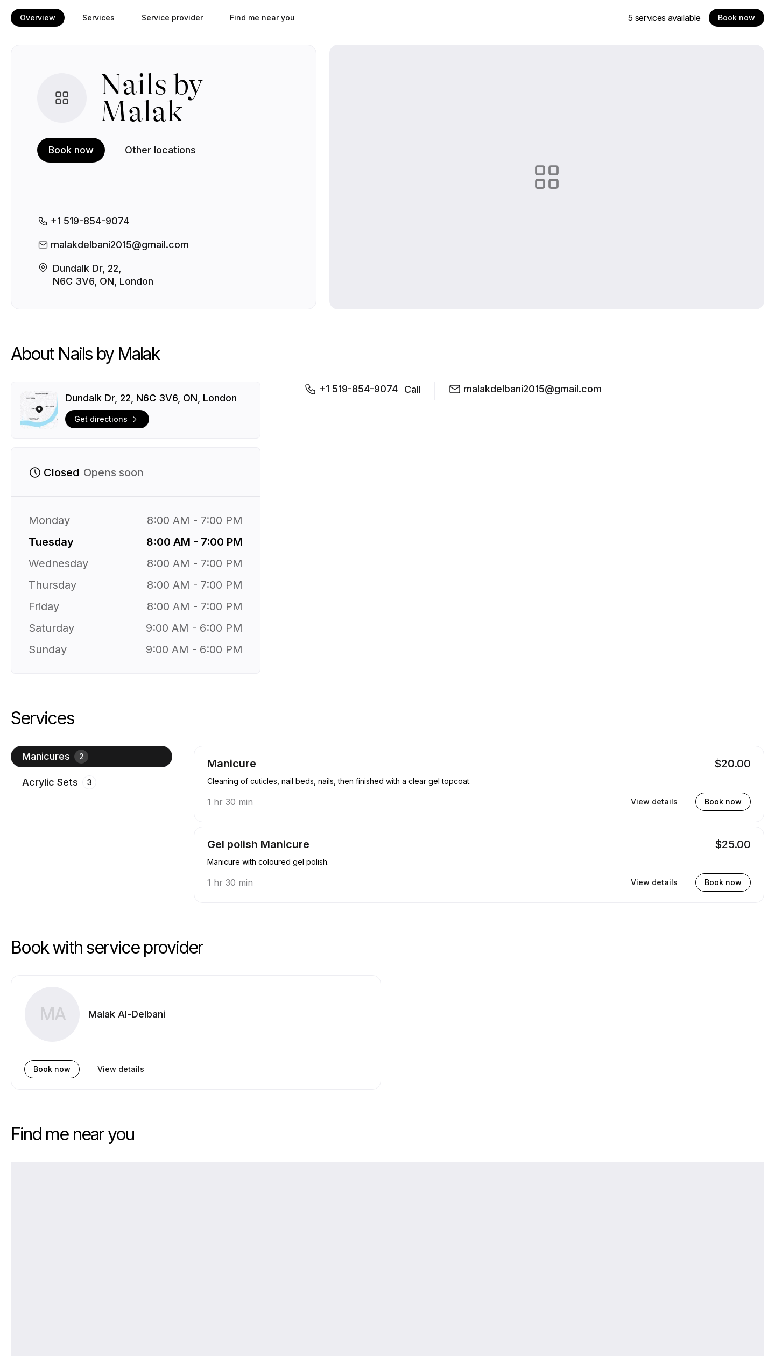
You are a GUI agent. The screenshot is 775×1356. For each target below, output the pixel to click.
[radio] (91, 756)
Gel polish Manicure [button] (258, 844)
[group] (91, 824)
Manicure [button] (231, 763)
